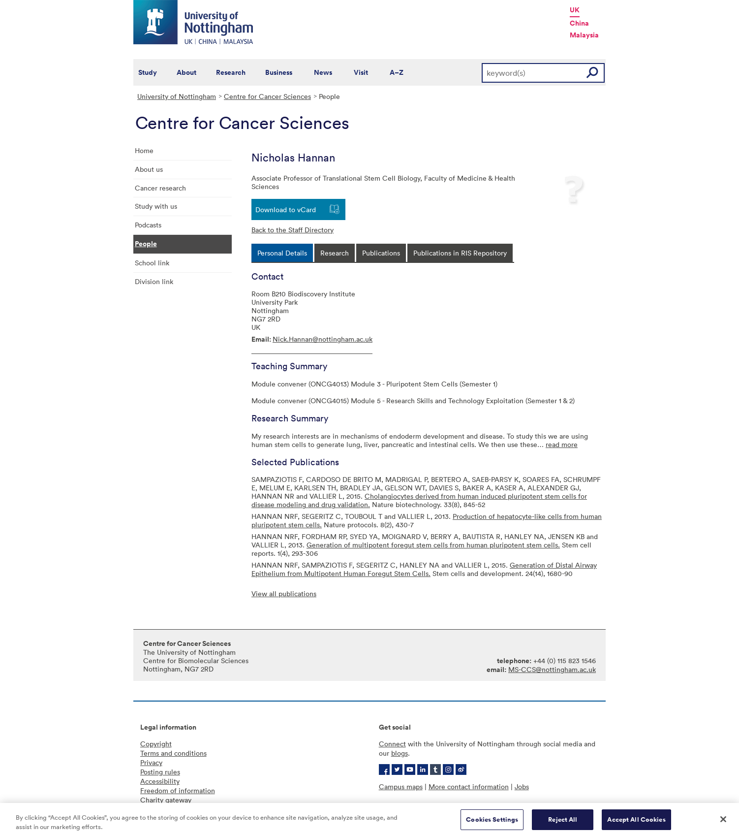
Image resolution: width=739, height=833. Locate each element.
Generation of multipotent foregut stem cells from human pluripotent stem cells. (433, 544)
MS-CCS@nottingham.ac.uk (552, 669)
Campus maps (401, 786)
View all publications (283, 593)
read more (562, 444)
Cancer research (160, 187)
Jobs (522, 786)
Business (278, 72)
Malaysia (584, 35)
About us (149, 169)
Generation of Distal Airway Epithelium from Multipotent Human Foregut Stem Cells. (424, 569)
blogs (399, 753)
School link (152, 262)
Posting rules (160, 771)
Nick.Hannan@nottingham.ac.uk (322, 339)
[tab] (282, 253)
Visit (361, 72)
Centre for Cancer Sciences (267, 96)
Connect (392, 743)
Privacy (151, 762)
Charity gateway (165, 799)
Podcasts (148, 224)
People (146, 244)
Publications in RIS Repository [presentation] (460, 252)
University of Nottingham (176, 96)
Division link (154, 281)
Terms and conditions (173, 753)
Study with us (156, 206)
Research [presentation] (334, 252)
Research (231, 72)
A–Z (396, 72)
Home (144, 150)
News (323, 72)
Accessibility (160, 781)
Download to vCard (285, 209)
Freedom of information (177, 790)
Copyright (156, 743)
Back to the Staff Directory (292, 229)
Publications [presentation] (381, 252)
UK (575, 10)
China (579, 23)
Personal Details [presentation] (282, 252)
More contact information (469, 786)
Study (147, 72)
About (186, 72)
